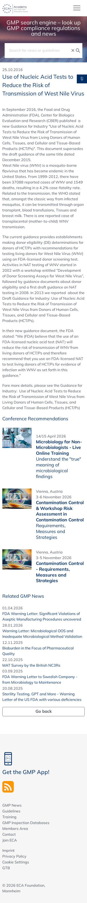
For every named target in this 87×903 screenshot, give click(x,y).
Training (9, 817)
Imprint (8, 850)
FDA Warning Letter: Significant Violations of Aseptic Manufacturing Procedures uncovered (41, 616)
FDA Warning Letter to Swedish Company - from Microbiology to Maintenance (39, 679)
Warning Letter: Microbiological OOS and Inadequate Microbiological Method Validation (42, 633)
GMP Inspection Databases (25, 822)
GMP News (12, 805)
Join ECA (9, 840)
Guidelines (11, 811)
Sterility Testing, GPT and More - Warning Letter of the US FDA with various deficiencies (41, 697)
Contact (9, 834)
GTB (6, 868)
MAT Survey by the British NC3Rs (31, 665)
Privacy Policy (14, 856)
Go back (43, 711)
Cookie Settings (15, 862)
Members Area (15, 828)
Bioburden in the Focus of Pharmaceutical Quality (38, 651)
